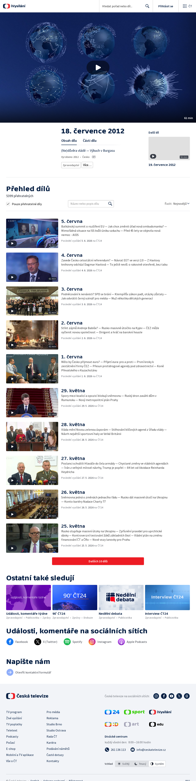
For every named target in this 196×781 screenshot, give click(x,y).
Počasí (10, 742)
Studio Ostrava (56, 730)
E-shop (11, 749)
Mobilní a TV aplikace (20, 755)
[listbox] (140, 764)
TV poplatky (14, 724)
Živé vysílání (14, 718)
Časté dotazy (55, 755)
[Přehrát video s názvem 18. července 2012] (98, 67)
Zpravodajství (70, 164)
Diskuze (99, 164)
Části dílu (89, 140)
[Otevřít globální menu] (187, 6)
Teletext (11, 730)
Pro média (53, 712)
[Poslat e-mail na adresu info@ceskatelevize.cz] (148, 749)
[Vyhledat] (110, 204)
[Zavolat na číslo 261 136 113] (115, 749)
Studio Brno (54, 724)
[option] (123, 764)
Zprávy (86, 164)
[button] (98, 67)
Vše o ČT (11, 761)
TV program (14, 712)
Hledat (146, 7)
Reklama (52, 718)
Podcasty (12, 736)
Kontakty (53, 761)
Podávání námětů (58, 749)
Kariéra (51, 742)
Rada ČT (52, 736)
